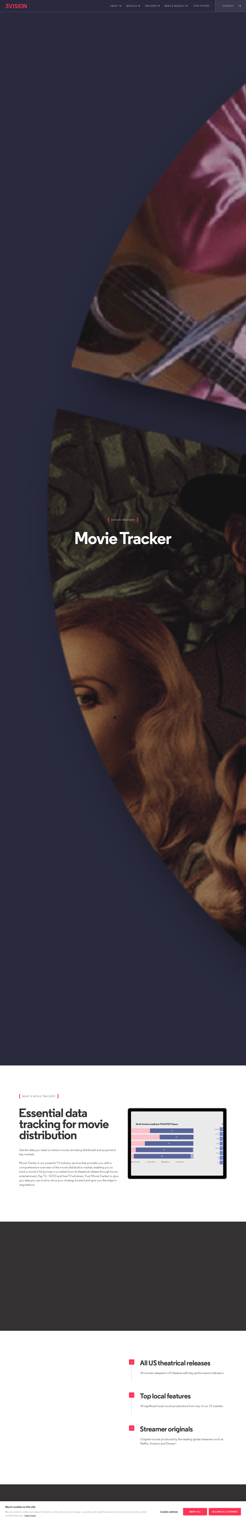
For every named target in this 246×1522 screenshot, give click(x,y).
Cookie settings (169, 1511)
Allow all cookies (224, 1511)
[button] (115, 6)
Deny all (195, 1511)
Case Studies (201, 6)
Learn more (30, 1516)
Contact (228, 6)
